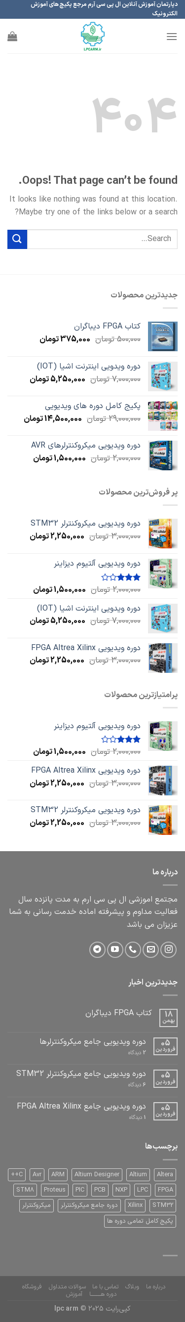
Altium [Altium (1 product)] (138, 1174)
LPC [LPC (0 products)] (142, 1190)
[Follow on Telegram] (97, 950)
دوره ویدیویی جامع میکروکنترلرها (92, 1042)
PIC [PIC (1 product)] (79, 1190)
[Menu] (172, 36)
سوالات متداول (67, 1286)
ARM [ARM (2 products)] (58, 1174)
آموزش (74, 1294)
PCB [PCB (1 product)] (100, 1190)
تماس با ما (105, 1286)
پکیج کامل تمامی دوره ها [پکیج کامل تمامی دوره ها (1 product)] (140, 1221)
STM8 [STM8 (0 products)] (25, 1190)
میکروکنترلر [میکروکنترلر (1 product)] (36, 1205)
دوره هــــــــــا (102, 1294)
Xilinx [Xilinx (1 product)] (135, 1205)
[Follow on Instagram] (168, 950)
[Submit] (17, 239)
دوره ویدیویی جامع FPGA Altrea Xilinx (81, 1107)
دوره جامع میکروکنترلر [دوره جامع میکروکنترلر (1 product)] (89, 1205)
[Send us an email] (151, 950)
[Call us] (133, 950)
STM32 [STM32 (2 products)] (162, 1205)
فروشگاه (32, 1286)
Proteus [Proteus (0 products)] (55, 1190)
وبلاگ (132, 1286)
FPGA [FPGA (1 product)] (165, 1190)
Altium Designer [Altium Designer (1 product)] (96, 1174)
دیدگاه (137, 1053)
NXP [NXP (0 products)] (121, 1190)
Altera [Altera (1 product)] (165, 1174)
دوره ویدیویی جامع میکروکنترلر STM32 (81, 1074)
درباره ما (155, 1286)
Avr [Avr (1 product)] (37, 1174)
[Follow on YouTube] (115, 950)
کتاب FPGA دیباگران (118, 1013)
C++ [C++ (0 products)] (17, 1174)
